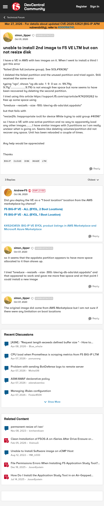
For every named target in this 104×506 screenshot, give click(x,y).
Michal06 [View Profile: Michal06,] (34, 370)
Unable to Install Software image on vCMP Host (42, 451)
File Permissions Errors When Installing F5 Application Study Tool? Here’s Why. (54, 463)
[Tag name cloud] (17, 161)
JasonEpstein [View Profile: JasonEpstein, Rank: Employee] (36, 467)
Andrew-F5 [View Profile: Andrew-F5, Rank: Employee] (20, 190)
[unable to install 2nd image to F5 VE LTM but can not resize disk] (21, 194)
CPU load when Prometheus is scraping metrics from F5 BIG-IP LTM (55, 354)
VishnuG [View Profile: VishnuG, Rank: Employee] (34, 442)
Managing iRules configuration (31, 391)
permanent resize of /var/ (27, 426)
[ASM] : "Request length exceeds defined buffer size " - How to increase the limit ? (51, 342)
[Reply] (95, 168)
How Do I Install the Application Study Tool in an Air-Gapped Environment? (51, 475)
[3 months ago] (18, 346)
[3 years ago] (18, 455)
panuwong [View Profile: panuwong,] (35, 358)
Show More (52, 402)
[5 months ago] (18, 443)
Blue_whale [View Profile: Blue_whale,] (35, 346)
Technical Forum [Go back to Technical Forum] (14, 17)
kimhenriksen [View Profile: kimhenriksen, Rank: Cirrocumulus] (36, 430)
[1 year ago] (17, 479)
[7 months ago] (18, 467)
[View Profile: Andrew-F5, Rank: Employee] (8, 192)
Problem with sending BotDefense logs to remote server (47, 366)
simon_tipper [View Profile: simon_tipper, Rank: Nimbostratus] (23, 35)
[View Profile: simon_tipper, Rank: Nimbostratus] (8, 37)
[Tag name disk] (26, 161)
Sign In (94, 6)
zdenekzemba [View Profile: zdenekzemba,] (37, 382)
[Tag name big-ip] (7, 161)
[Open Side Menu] (5, 7)
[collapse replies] (52, 187)
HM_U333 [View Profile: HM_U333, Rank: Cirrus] (34, 455)
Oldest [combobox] (93, 180)
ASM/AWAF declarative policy (30, 378)
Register (81, 6)
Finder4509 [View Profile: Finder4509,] (35, 394)
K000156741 (66, 27)
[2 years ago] (18, 430)
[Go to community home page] (28, 6)
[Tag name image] (35, 161)
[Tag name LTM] (44, 161)
